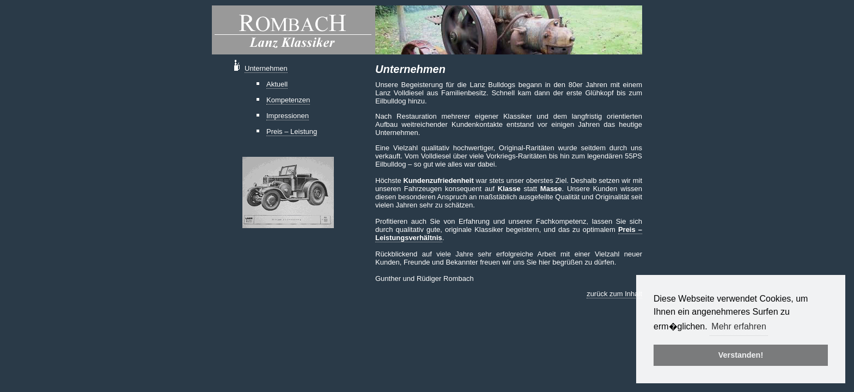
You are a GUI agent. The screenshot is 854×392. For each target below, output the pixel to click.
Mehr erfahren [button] (738, 326)
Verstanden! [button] (740, 355)
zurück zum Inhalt (614, 294)
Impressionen (287, 116)
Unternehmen (266, 68)
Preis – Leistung (291, 131)
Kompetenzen (288, 100)
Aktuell (277, 84)
